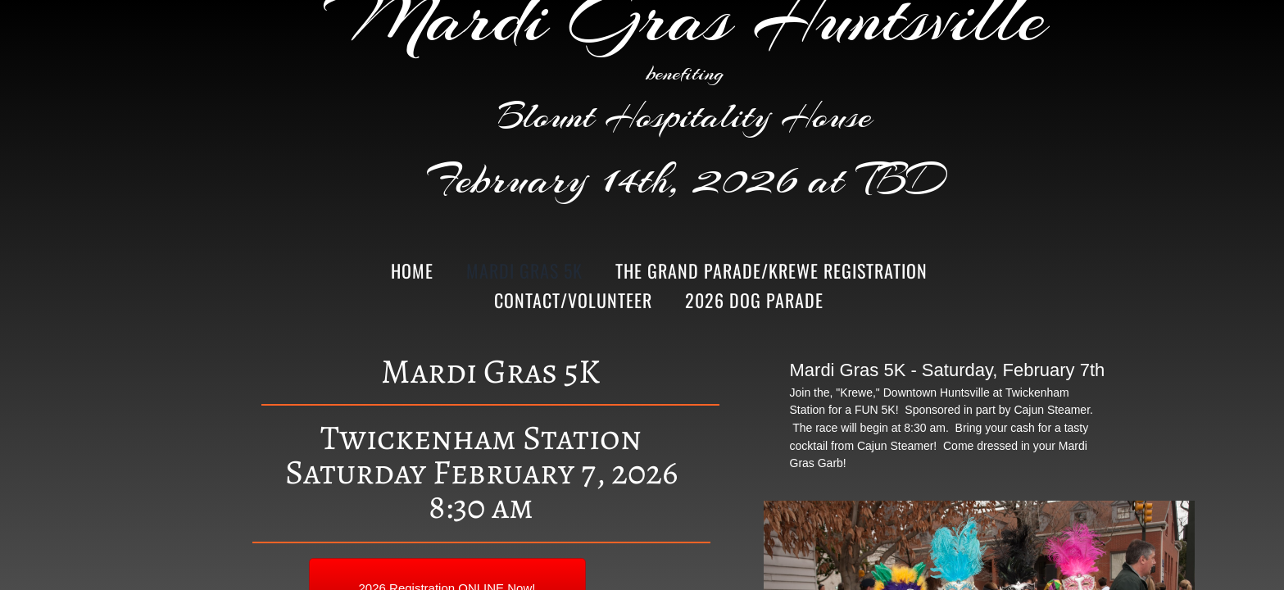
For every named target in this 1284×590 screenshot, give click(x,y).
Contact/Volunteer (573, 300)
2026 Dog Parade (754, 300)
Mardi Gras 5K (524, 270)
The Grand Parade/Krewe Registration (771, 270)
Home (412, 270)
